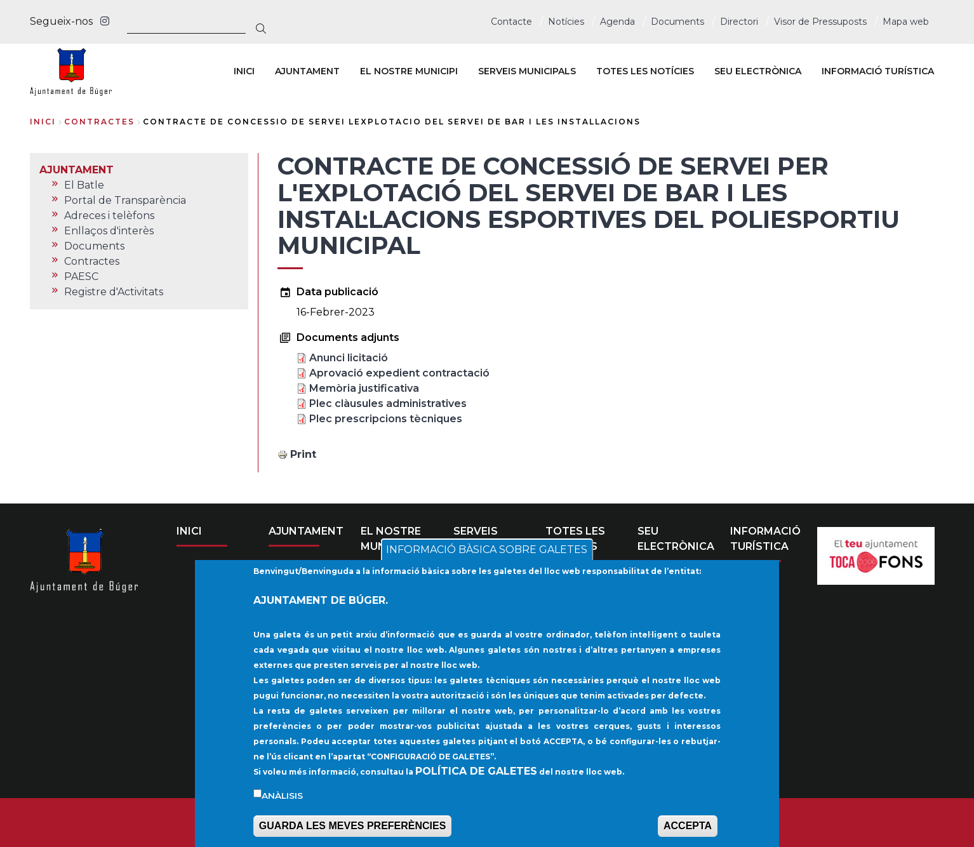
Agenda (617, 21)
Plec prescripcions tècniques (385, 419)
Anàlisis (282, 813)
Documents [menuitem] (94, 246)
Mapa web (906, 21)
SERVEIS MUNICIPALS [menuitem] (527, 71)
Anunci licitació (348, 358)
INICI (189, 531)
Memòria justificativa (364, 388)
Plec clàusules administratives (388, 403)
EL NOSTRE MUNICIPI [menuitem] (409, 71)
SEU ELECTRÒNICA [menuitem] (757, 71)
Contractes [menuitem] (91, 261)
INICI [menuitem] (244, 71)
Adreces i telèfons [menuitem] (109, 216)
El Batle (299, 574)
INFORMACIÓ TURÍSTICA (765, 538)
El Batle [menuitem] (84, 185)
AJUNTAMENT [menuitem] (307, 71)
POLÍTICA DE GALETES (476, 788)
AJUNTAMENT (306, 531)
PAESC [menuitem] (81, 276)
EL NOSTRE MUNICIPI (391, 538)
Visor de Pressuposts (820, 21)
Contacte (511, 21)
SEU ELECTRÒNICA (675, 538)
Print (303, 454)
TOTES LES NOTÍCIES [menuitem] (645, 71)
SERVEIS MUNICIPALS (486, 538)
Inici (43, 121)
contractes (99, 121)
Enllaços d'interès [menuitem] (109, 231)
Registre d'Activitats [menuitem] (113, 292)
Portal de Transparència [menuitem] (125, 200)
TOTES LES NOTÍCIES (575, 538)
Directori (739, 21)
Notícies (566, 21)
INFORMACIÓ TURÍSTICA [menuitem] (878, 71)
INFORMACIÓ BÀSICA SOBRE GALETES (486, 567)
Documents (677, 21)
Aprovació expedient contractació (399, 373)
